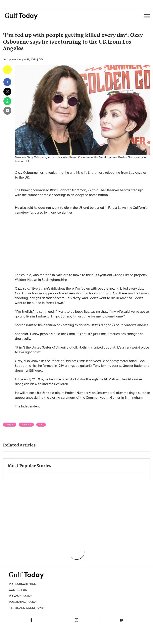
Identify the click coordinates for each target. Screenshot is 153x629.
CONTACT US (18, 589)
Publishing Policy (23, 601)
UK (41, 424)
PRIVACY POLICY (20, 595)
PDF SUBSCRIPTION (22, 583)
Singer (9, 424)
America (26, 424)
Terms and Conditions (26, 607)
